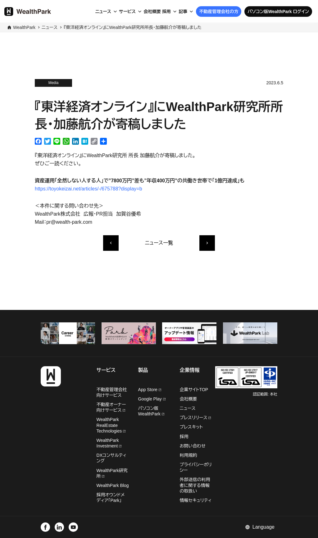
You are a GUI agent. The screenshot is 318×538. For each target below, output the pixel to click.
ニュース (103, 11)
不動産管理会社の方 (218, 11)
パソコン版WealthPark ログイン (278, 11)
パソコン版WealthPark (151, 411)
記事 (183, 11)
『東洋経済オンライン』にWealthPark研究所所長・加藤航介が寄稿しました (133, 27)
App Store (149, 389)
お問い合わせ (193, 445)
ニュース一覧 (159, 243)
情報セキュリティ (196, 500)
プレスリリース (195, 417)
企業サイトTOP (194, 389)
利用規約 (188, 455)
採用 (166, 11)
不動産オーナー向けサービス (111, 407)
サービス (127, 11)
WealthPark (24, 27)
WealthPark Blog (113, 485)
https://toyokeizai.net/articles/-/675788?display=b (88, 188)
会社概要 (152, 11)
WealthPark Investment (109, 443)
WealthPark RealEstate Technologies (111, 425)
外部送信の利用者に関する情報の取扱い (195, 485)
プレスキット (191, 426)
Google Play (152, 398)
